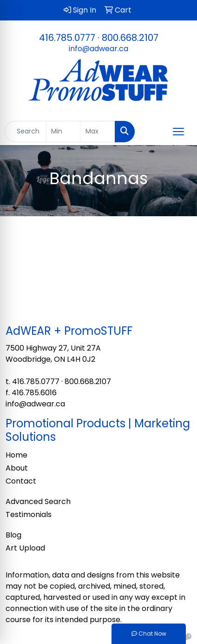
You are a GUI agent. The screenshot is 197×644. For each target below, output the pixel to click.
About (17, 468)
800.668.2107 (130, 37)
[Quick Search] (25, 131)
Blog (13, 535)
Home (16, 455)
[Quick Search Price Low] (63, 131)
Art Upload (25, 548)
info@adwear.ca (98, 48)
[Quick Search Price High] (97, 131)
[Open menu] (178, 131)
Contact (21, 481)
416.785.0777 (67, 37)
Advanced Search (38, 501)
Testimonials (29, 514)
